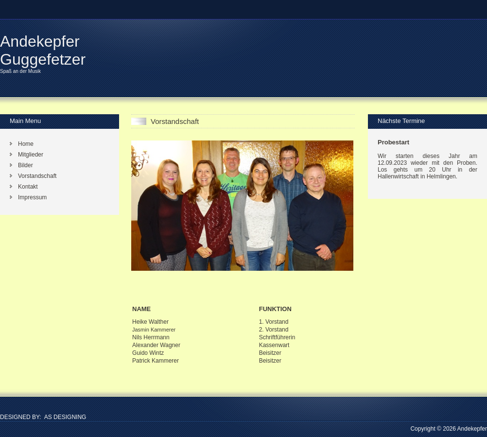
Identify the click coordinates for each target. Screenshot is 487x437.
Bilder (25, 165)
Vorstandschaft (37, 176)
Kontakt (28, 186)
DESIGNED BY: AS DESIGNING (43, 417)
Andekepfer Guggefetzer (43, 50)
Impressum (32, 197)
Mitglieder (30, 154)
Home (26, 143)
